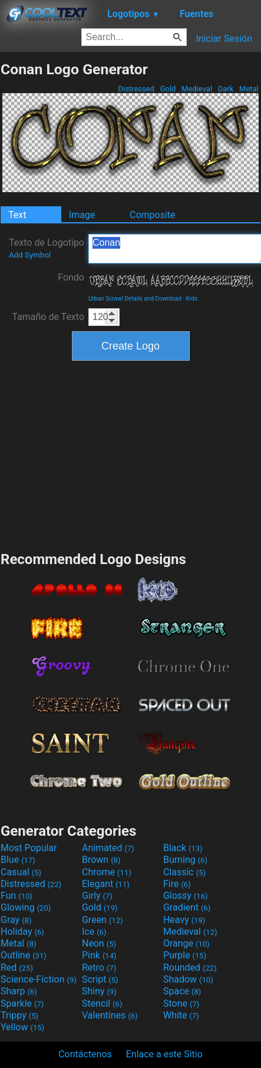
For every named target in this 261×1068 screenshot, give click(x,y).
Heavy (184, 919)
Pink (99, 955)
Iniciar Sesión (224, 38)
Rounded (190, 967)
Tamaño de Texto (48, 316)
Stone (181, 1003)
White (181, 1015)
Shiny (99, 991)
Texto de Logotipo (46, 248)
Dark (226, 88)
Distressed (136, 88)
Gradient (186, 907)
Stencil (102, 1003)
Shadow (188, 979)
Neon (99, 943)
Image (82, 214)
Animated (108, 847)
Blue (18, 859)
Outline (24, 955)
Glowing (26, 907)
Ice (94, 931)
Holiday (22, 931)
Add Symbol (30, 254)
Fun (16, 895)
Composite (153, 214)
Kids (192, 298)
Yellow (22, 1027)
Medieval (197, 88)
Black (183, 847)
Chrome (106, 872)
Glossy (185, 895)
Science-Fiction (39, 979)
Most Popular (29, 847)
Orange (186, 943)
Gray (16, 919)
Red (17, 967)
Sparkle (22, 1003)
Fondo (71, 277)
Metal (248, 88)
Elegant (106, 883)
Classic (184, 872)
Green (102, 919)
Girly (97, 895)
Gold (167, 88)
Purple (184, 955)
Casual (21, 872)
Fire (177, 883)
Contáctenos (85, 1054)
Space (182, 991)
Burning (185, 859)
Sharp (19, 991)
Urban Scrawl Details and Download (134, 298)
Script (100, 979)
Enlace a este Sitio (164, 1054)
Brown (101, 859)
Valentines (110, 1015)
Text (17, 214)
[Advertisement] (131, 454)
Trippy (19, 1015)
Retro (99, 967)
